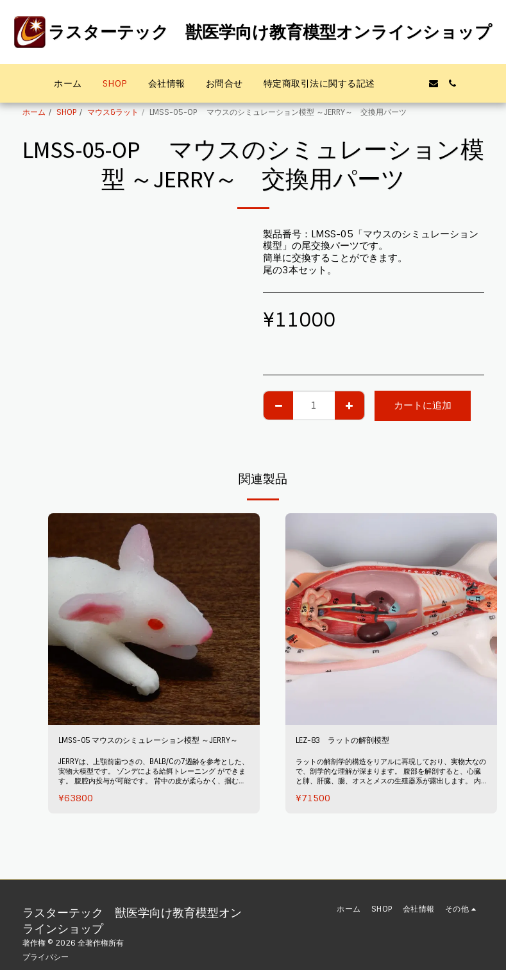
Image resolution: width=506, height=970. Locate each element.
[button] (395, 83)
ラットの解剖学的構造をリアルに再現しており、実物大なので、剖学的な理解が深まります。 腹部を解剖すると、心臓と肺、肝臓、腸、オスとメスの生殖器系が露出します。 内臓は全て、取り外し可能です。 (389, 793)
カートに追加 (422, 405)
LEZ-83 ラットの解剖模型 (356, 742)
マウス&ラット (113, 112)
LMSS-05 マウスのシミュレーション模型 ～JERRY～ (148, 749)
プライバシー (45, 957)
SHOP (66, 112)
